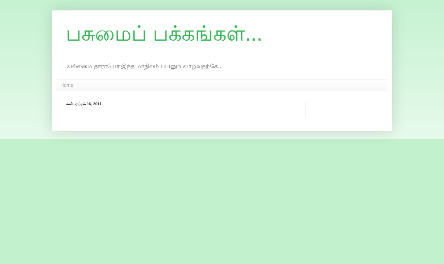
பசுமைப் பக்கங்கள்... (164, 33)
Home (66, 85)
